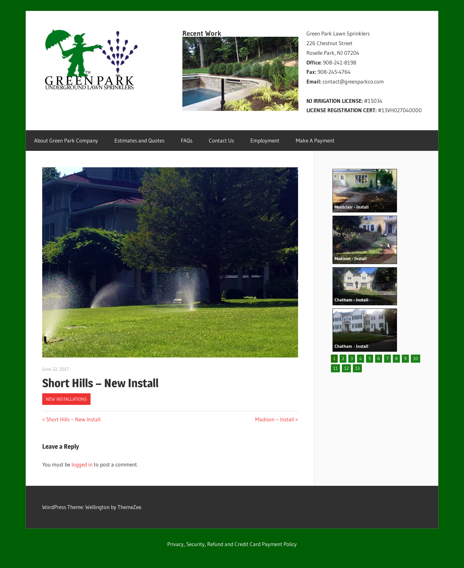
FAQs (186, 140)
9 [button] (405, 358)
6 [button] (378, 358)
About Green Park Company (66, 140)
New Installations (66, 399)
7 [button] (387, 358)
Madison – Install (274, 419)
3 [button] (352, 358)
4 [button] (360, 358)
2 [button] (343, 358)
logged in (82, 464)
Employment (264, 140)
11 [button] (335, 368)
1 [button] (334, 358)
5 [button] (369, 358)
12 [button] (346, 368)
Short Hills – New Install (73, 419)
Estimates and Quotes (139, 140)
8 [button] (396, 358)
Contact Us (221, 140)
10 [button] (415, 358)
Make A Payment (315, 140)
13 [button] (357, 368)
